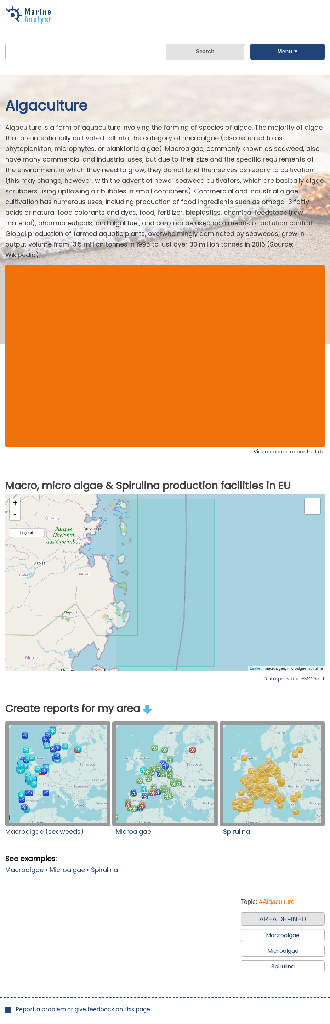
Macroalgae (24, 869)
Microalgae (133, 831)
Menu (284, 52)
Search (205, 52)
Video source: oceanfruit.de (289, 451)
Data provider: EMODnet (294, 678)
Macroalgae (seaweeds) (44, 831)
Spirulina (236, 831)
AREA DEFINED (282, 919)
